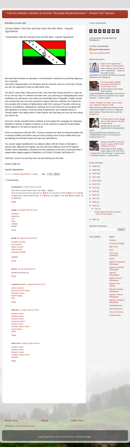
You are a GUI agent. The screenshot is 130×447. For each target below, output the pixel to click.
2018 (94, 202)
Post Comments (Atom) (25, 426)
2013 (94, 184)
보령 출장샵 (70, 196)
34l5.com (15, 310)
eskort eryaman (17, 288)
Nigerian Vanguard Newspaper (117, 301)
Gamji (111, 259)
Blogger (88, 437)
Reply (13, 202)
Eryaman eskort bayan (20, 290)
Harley (14, 269)
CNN (111, 250)
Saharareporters (116, 309)
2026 (94, 219)
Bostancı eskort (17, 319)
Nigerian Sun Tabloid (114, 285)
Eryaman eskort (17, 293)
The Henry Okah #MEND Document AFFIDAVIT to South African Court (110, 84)
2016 (94, 195)
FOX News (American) (113, 254)
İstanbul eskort (17, 324)
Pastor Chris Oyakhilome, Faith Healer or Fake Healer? (112, 65)
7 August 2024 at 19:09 (29, 310)
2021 (94, 206)
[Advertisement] (44, 411)
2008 (94, 166)
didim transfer (16, 249)
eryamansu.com (18, 284)
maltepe (14, 224)
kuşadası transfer (18, 242)
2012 (94, 181)
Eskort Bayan (16, 296)
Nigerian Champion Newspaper (117, 263)
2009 (94, 170)
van (12, 219)
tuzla (13, 221)
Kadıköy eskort (17, 316)
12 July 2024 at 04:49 (26, 269)
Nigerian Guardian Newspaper (116, 268)
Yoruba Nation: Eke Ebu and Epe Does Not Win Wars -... (107, 213)
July (96, 209)
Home (44, 420)
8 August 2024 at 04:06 (30, 343)
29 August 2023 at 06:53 (27, 238)
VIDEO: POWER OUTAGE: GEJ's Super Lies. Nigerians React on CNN (105, 104)
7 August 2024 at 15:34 (35, 284)
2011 (94, 177)
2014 (94, 188)
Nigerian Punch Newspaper (115, 279)
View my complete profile (99, 53)
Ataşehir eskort (17, 314)
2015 (94, 191)
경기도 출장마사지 (44, 193)
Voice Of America (116, 312)
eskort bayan (16, 329)
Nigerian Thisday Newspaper (116, 290)
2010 (94, 173)
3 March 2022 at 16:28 (32, 187)
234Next (112, 240)
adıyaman (15, 216)
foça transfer (16, 244)
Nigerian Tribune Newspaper (116, 296)
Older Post (77, 420)
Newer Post (11, 420)
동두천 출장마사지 (69, 193)
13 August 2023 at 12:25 (27, 210)
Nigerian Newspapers (114, 274)
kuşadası (15, 214)
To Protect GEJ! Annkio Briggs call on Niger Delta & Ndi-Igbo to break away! (112, 121)
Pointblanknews (115, 305)
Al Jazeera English (117, 243)
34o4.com (15, 343)
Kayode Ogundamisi (101, 49)
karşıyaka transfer (18, 252)
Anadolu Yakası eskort (20, 326)
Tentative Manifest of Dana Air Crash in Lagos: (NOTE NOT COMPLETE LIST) (112, 144)
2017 (94, 198)
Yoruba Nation (115, 315)
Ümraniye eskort (18, 321)
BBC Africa (113, 247)
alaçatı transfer (17, 247)
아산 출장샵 (45, 196)
